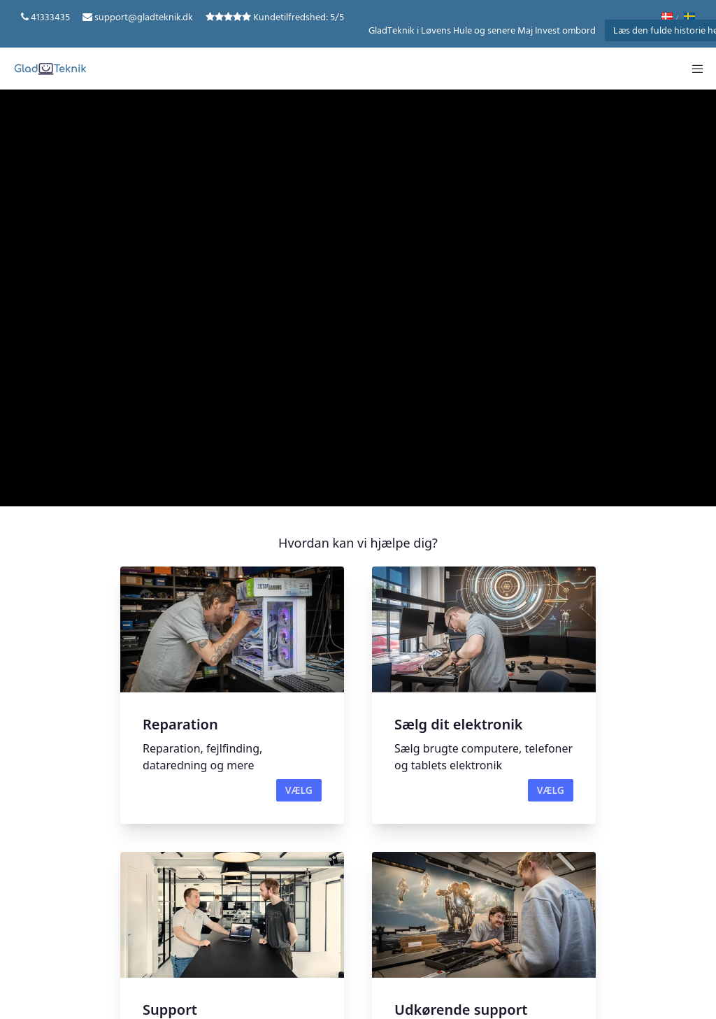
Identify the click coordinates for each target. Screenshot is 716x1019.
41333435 (50, 17)
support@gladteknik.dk (143, 17)
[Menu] (693, 69)
